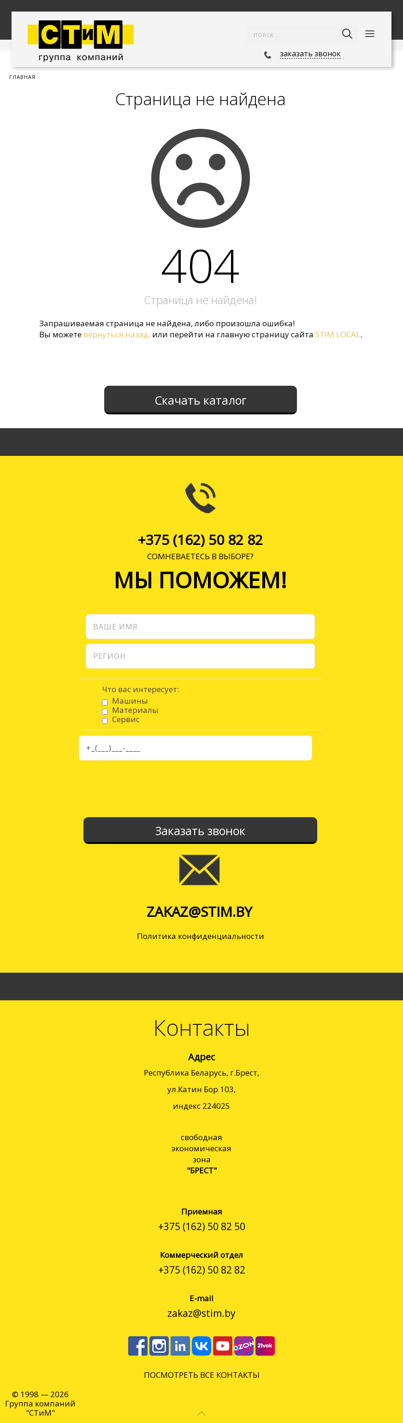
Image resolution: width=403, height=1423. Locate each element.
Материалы (135, 710)
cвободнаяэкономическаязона (201, 1154)
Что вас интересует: (140, 689)
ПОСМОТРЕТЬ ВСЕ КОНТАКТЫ (202, 1374)
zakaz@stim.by (199, 911)
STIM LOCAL (337, 334)
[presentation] (200, 788)
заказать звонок (310, 54)
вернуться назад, (116, 334)
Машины (130, 700)
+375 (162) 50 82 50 (201, 1226)
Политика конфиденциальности (200, 936)
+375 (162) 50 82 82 (200, 539)
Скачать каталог (200, 400)
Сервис (126, 719)
